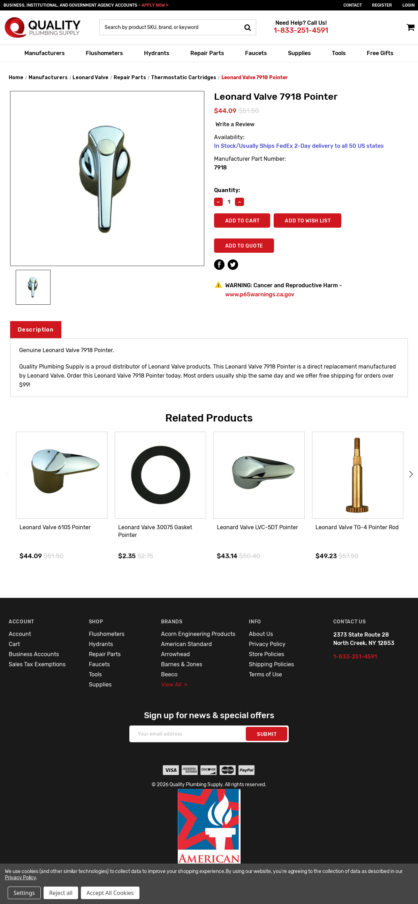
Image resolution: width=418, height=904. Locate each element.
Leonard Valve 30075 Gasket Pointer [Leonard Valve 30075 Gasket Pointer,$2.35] (155, 531)
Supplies (299, 53)
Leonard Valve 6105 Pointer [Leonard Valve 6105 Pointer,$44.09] (55, 527)
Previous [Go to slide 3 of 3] (7, 474)
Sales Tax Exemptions (37, 664)
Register (382, 5)
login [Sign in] (408, 5)
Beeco (169, 674)
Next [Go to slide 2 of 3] (411, 474)
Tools (339, 53)
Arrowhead (175, 654)
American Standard (186, 644)
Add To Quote (244, 246)
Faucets (256, 53)
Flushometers (104, 53)
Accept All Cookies (110, 893)
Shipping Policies (271, 664)
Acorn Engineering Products (198, 634)
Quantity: (227, 190)
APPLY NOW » (155, 5)
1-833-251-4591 (301, 30)
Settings (24, 893)
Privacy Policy (267, 644)
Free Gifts (380, 53)
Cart (14, 644)
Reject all (61, 893)
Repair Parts (207, 53)
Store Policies (266, 654)
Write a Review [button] (234, 124)
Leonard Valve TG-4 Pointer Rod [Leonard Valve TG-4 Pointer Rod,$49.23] (357, 527)
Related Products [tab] (209, 418)
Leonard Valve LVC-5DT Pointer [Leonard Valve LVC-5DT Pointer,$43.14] (257, 527)
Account (20, 634)
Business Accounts (34, 654)
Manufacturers (44, 53)
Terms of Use (265, 674)
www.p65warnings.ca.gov (259, 294)
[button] (209, 841)
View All (174, 684)
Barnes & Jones (181, 664)
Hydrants (156, 53)
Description (36, 329)
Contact (352, 5)
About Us (261, 634)
